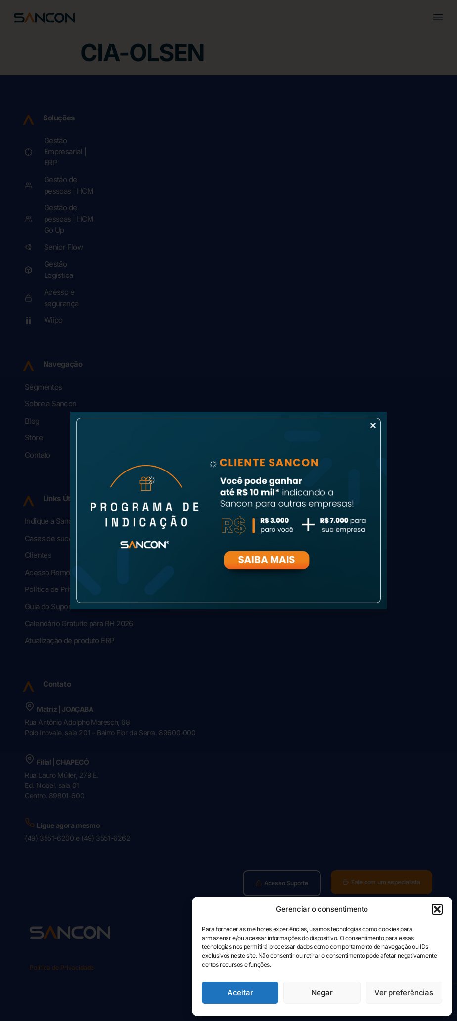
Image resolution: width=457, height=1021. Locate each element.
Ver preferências (403, 992)
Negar (321, 992)
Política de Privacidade (62, 967)
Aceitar (240, 992)
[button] (437, 909)
